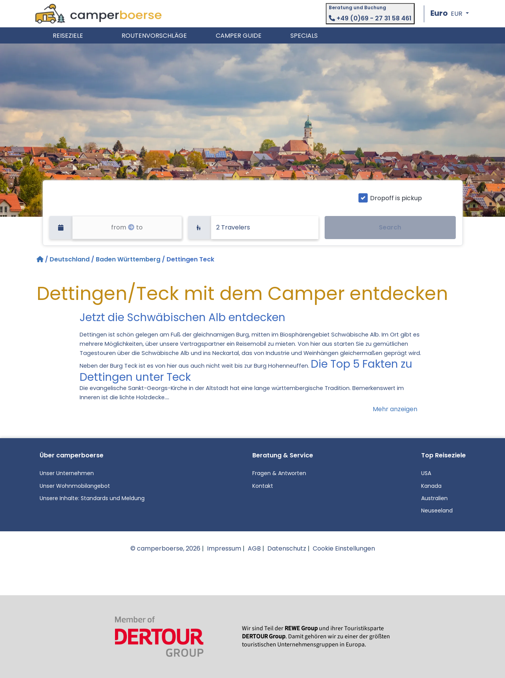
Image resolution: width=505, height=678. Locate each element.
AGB (254, 548)
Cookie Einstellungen (344, 548)
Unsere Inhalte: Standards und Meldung (92, 498)
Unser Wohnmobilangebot (75, 486)
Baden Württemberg (128, 259)
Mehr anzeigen (395, 409)
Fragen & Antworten (279, 473)
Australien (434, 498)
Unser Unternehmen (67, 473)
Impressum (224, 548)
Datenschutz (286, 548)
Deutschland (70, 259)
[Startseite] (41, 259)
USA (426, 473)
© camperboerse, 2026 (165, 548)
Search (390, 227)
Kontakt (262, 486)
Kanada (431, 486)
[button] (449, 13)
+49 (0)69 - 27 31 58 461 (370, 18)
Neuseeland (437, 510)
